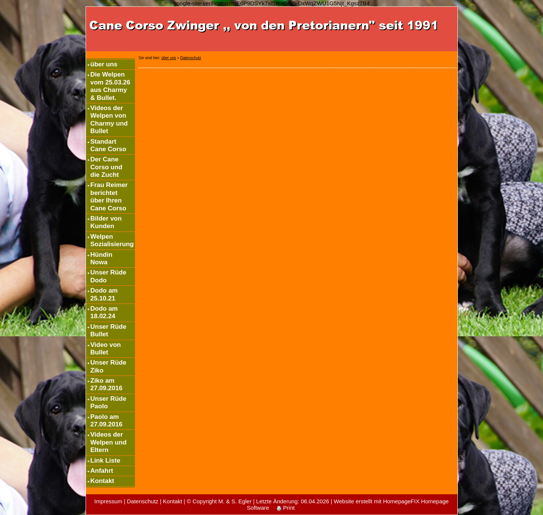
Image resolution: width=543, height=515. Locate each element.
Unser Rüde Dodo (108, 276)
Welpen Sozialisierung (112, 240)
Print (286, 507)
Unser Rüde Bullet (108, 330)
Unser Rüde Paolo (108, 402)
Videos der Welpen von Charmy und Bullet (109, 119)
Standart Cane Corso (108, 145)
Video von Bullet (105, 348)
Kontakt (102, 480)
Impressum (108, 501)
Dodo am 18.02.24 (104, 312)
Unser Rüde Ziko (108, 366)
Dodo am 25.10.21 (104, 294)
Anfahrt (101, 470)
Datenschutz (190, 58)
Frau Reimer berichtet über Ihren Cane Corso (109, 196)
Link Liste (105, 460)
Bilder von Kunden (106, 222)
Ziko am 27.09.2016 (106, 384)
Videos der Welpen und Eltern (108, 442)
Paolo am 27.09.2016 (106, 420)
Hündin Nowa (101, 258)
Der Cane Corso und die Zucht (106, 167)
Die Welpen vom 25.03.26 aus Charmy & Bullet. (110, 86)
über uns (104, 64)
